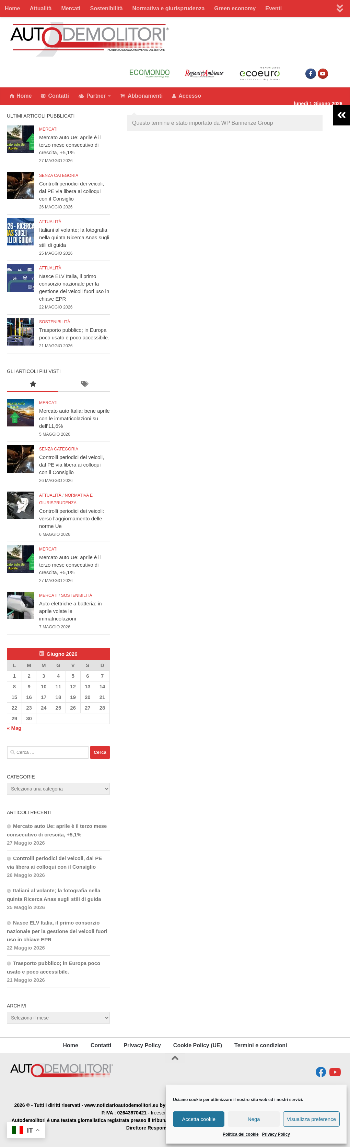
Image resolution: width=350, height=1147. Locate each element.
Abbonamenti (141, 96)
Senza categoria (58, 175)
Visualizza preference (311, 1119)
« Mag (14, 728)
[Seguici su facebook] (310, 74)
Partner (92, 96)
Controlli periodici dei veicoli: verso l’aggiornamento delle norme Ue (71, 518)
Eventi (273, 8)
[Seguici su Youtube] (334, 1072)
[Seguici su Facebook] (321, 1072)
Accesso (186, 96)
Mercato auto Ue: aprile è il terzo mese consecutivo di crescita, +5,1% (70, 144)
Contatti (55, 96)
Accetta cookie (198, 1119)
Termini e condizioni (260, 1045)
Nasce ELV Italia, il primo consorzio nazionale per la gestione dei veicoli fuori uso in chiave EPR (57, 931)
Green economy (235, 8)
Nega (254, 1119)
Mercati (70, 8)
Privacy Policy (276, 1134)
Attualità (40, 8)
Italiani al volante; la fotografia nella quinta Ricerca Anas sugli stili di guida (74, 237)
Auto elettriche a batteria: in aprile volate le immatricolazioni (70, 611)
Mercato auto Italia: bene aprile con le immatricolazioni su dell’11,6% (74, 418)
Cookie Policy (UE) (197, 1045)
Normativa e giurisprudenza (168, 8)
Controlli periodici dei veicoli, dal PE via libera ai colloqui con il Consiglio (71, 191)
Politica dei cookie (241, 1134)
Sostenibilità (106, 8)
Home (12, 8)
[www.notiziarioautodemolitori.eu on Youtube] (323, 74)
